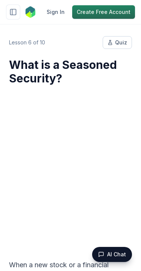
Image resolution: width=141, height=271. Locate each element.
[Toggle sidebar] (13, 12)
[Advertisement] (70, 167)
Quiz (117, 42)
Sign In (56, 12)
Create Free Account (103, 12)
